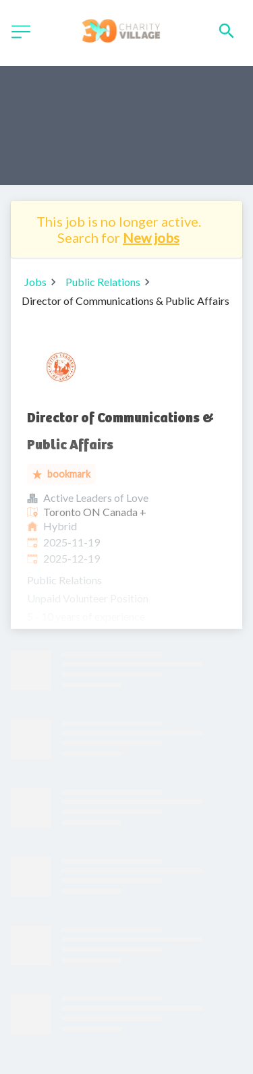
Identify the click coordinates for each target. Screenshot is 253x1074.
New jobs (151, 237)
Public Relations (102, 281)
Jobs (35, 281)
